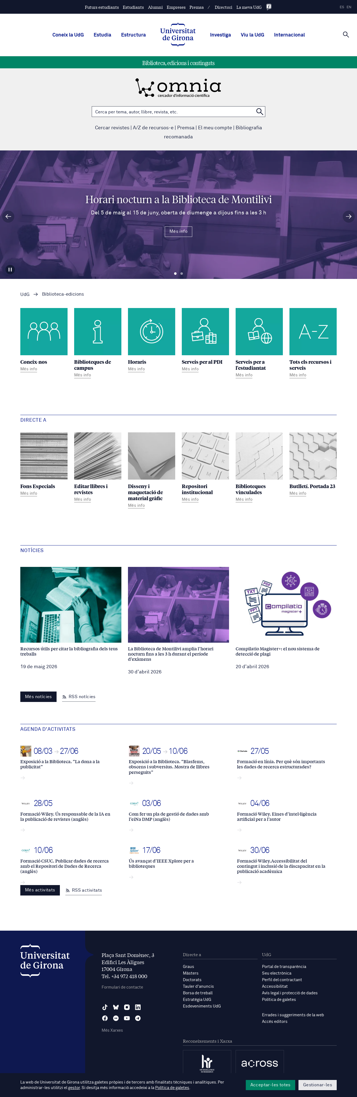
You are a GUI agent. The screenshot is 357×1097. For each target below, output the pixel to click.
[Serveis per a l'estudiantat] (259, 344)
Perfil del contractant (282, 980)
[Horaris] (151, 341)
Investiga (220, 35)
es (342, 7)
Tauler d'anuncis (198, 986)
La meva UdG (249, 7)
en (349, 7)
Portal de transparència (284, 967)
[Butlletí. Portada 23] (313, 465)
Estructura (133, 35)
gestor (74, 1088)
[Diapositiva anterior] (8, 217)
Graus (188, 967)
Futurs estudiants (102, 7)
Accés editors (275, 1022)
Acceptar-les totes (270, 1085)
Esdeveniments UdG (202, 1006)
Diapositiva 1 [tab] (175, 274)
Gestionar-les (317, 1085)
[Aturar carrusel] (10, 269)
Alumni (155, 7)
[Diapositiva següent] (349, 217)
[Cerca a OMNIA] (259, 111)
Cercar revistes (112, 127)
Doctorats (192, 980)
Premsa (196, 7)
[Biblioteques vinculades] (259, 468)
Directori (223, 7)
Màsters (191, 973)
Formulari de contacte (122, 987)
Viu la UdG (252, 35)
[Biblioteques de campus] (97, 344)
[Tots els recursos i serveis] (313, 344)
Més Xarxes (112, 1030)
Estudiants (133, 7)
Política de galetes (279, 1000)
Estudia (102, 35)
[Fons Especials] (44, 465)
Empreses (176, 7)
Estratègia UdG (197, 1000)
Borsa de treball (198, 993)
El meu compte (215, 127)
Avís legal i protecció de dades (290, 993)
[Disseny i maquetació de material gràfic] (151, 471)
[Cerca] (346, 34)
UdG (25, 294)
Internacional (289, 35)
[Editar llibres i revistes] (97, 468)
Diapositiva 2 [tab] (181, 274)
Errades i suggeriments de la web (293, 1015)
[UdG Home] (178, 35)
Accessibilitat (275, 986)
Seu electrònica (276, 973)
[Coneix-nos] (44, 341)
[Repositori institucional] (205, 468)
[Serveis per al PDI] (205, 341)
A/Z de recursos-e (153, 127)
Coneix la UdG (68, 35)
